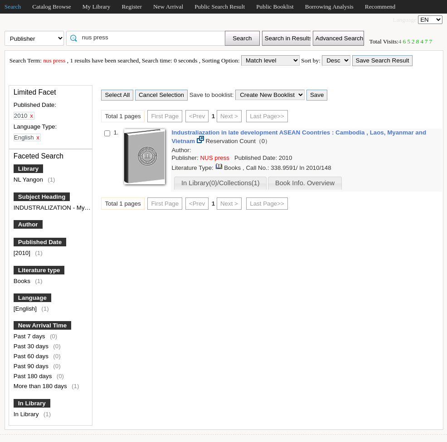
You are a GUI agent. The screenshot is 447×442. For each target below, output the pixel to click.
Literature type (39, 270)
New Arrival (168, 6)
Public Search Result (219, 6)
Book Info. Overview (305, 183)
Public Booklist (275, 6)
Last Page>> (267, 116)
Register (131, 6)
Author (28, 224)
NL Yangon (29, 179)
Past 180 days (33, 376)
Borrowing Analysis (329, 6)
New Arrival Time (42, 325)
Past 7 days (30, 336)
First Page (165, 116)
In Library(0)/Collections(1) (220, 183)
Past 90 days (32, 366)
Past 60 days (32, 356)
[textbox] (149, 37)
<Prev (197, 116)
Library (28, 168)
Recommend (380, 6)
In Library (32, 403)
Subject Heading (41, 196)
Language (32, 297)
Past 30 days (32, 346)
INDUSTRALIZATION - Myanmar (58, 207)
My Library (97, 6)
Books (23, 281)
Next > (229, 116)
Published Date (40, 242)
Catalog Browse (51, 6)
